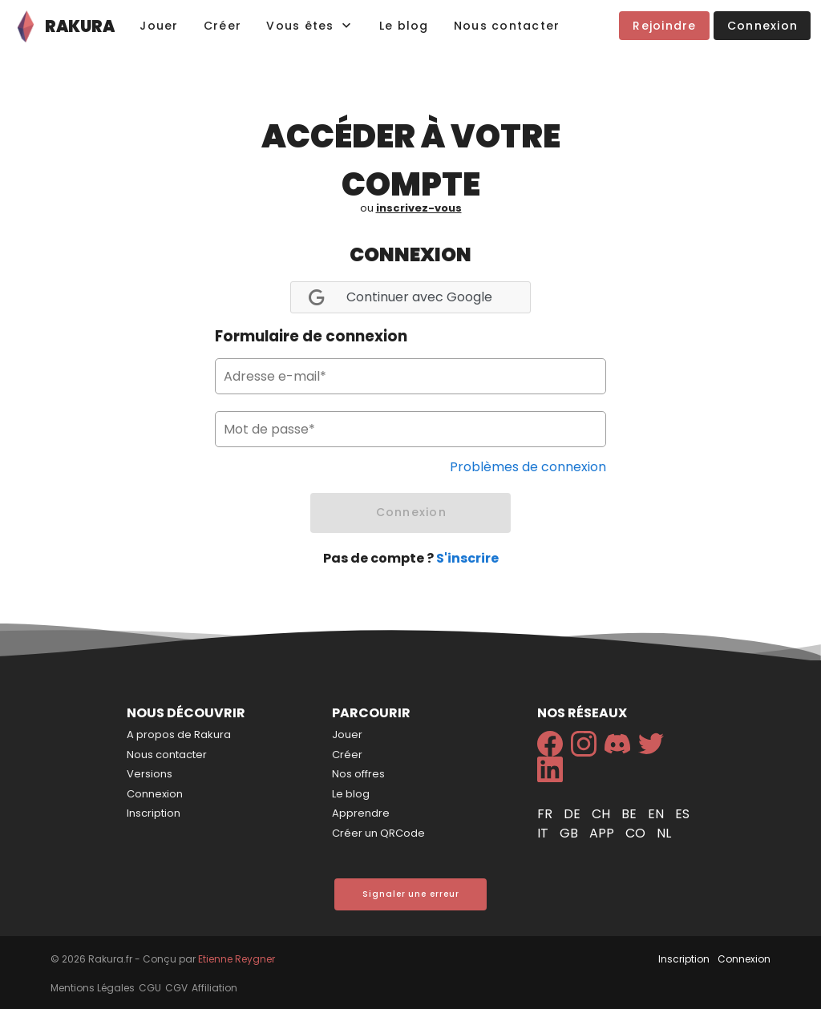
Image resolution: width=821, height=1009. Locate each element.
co (637, 833)
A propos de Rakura (179, 734)
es (682, 814)
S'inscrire (467, 558)
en (657, 814)
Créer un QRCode (378, 833)
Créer (347, 754)
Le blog (351, 793)
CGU (150, 988)
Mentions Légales (93, 988)
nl (664, 833)
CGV (176, 988)
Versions (149, 773)
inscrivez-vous (419, 208)
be (630, 814)
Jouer (347, 734)
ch (602, 814)
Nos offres (358, 773)
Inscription (153, 813)
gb (570, 833)
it (544, 833)
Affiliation (214, 988)
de (574, 814)
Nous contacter (167, 754)
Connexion (155, 793)
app (603, 833)
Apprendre (361, 813)
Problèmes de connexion (528, 467)
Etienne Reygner (236, 959)
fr (546, 814)
